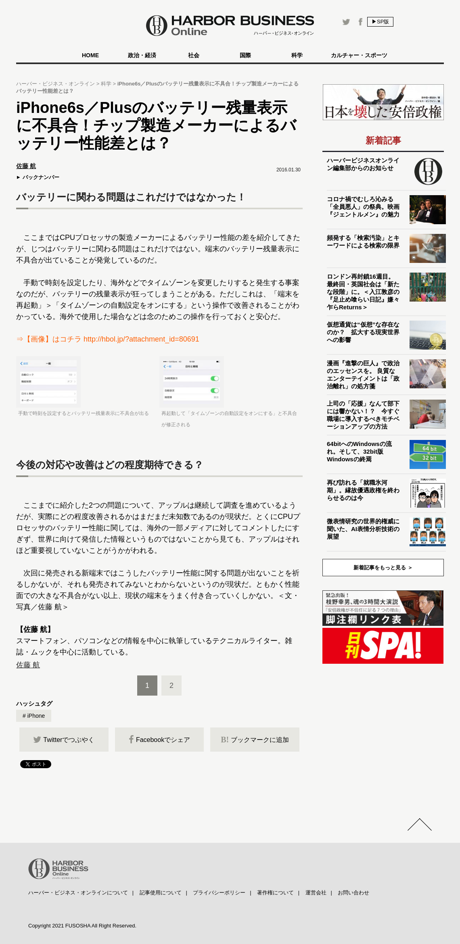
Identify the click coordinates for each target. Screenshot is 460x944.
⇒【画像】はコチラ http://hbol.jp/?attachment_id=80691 (107, 339)
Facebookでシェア (159, 739)
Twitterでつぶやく (63, 739)
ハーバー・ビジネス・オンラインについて (78, 893)
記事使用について (161, 893)
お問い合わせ (353, 893)
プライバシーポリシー (219, 893)
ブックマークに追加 (255, 740)
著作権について (275, 893)
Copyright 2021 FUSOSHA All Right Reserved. (82, 926)
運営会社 (315, 893)
